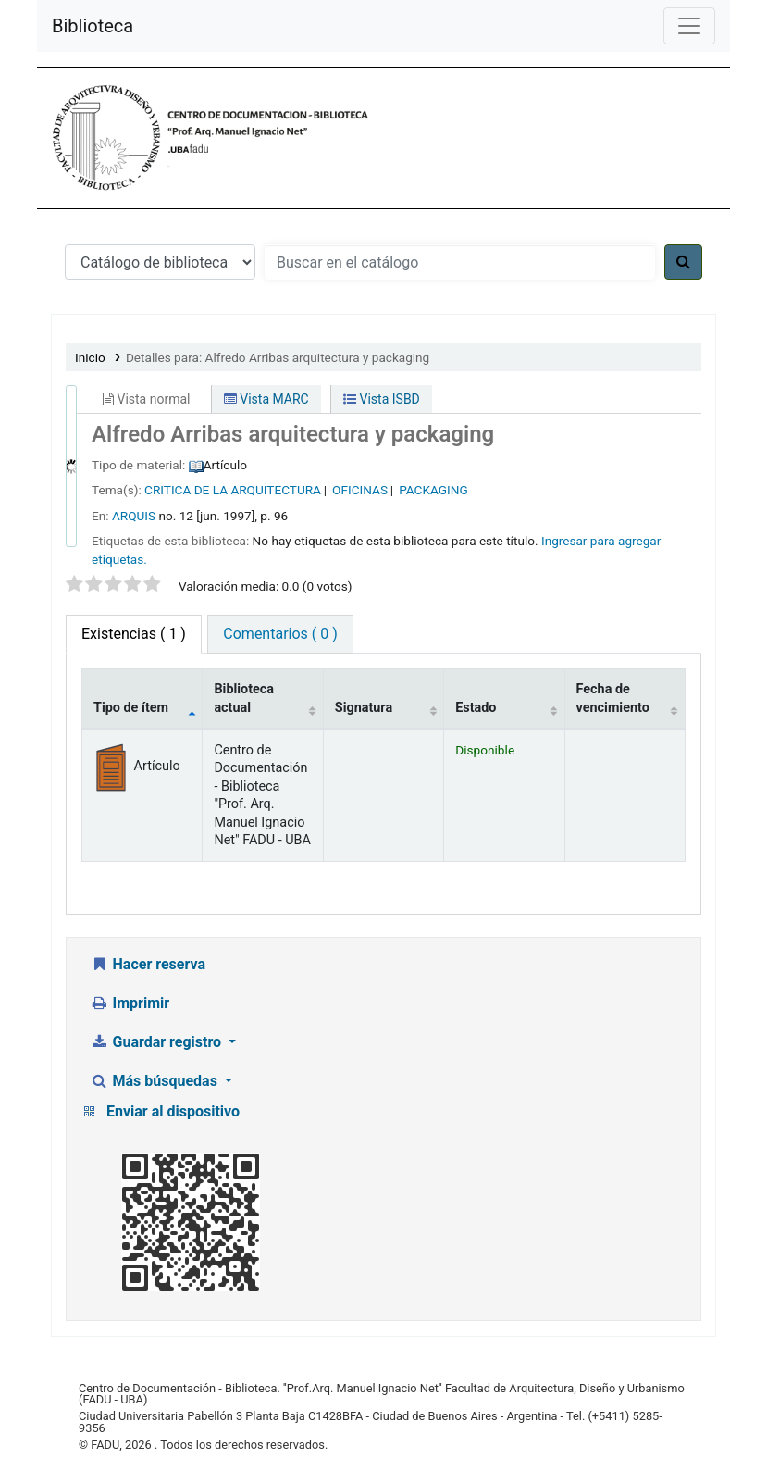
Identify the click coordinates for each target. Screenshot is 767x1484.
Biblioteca (92, 26)
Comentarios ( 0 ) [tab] (280, 633)
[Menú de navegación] (689, 25)
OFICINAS (360, 489)
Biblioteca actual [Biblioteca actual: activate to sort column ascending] (244, 698)
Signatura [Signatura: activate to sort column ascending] (363, 708)
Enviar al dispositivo (173, 1111)
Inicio (90, 357)
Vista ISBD (381, 399)
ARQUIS (133, 515)
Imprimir (129, 1003)
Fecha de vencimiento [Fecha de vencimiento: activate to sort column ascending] (612, 698)
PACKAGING (433, 489)
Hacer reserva (147, 964)
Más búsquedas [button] (155, 1081)
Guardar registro (157, 1042)
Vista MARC (266, 399)
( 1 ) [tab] (133, 633)
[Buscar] (683, 262)
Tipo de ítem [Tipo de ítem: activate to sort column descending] (130, 708)
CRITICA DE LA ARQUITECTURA (232, 489)
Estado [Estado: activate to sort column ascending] (475, 708)
